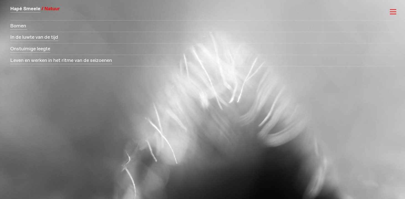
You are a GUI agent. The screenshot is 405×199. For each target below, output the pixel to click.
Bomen (18, 26)
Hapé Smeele (25, 9)
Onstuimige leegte (30, 49)
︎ (393, 12)
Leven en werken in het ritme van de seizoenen (61, 60)
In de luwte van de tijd (34, 37)
